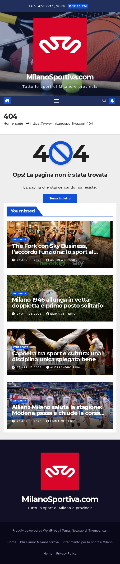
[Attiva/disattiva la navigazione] (56, 101)
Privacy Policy (66, 553)
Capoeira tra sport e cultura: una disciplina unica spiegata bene (56, 356)
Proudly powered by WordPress (36, 530)
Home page (13, 123)
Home (11, 542)
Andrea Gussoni (62, 260)
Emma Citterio (61, 313)
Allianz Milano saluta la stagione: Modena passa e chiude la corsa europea (57, 413)
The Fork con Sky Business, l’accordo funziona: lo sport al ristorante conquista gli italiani (54, 251)
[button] (104, 100)
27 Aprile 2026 (30, 260)
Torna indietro (60, 198)
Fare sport (20, 347)
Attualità (19, 239)
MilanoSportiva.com (59, 77)
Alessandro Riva (63, 367)
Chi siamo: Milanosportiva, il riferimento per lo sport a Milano (66, 542)
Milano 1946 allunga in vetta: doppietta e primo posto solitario (57, 302)
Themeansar (97, 530)
